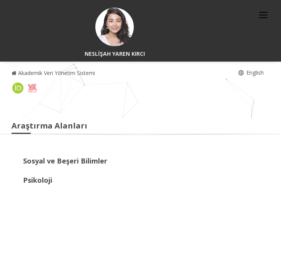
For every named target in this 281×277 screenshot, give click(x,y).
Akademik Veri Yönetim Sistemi (53, 73)
